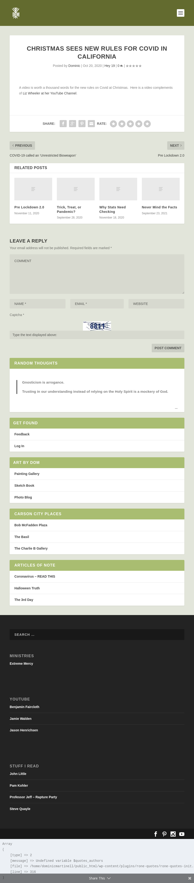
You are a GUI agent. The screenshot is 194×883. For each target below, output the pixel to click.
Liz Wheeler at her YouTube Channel (49, 93)
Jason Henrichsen (24, 730)
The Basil (21, 537)
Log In (19, 446)
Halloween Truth (27, 588)
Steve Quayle (20, 809)
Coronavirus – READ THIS (34, 576)
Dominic (74, 66)
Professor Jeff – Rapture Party (33, 797)
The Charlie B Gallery (31, 548)
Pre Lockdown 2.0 (29, 207)
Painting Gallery (26, 474)
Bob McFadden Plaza (30, 525)
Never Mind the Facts (159, 207)
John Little (18, 774)
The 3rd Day (23, 600)
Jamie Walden (20, 719)
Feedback (22, 434)
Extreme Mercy (21, 663)
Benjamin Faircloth (24, 707)
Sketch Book (24, 485)
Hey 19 (110, 66)
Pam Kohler (19, 785)
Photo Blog (23, 497)
